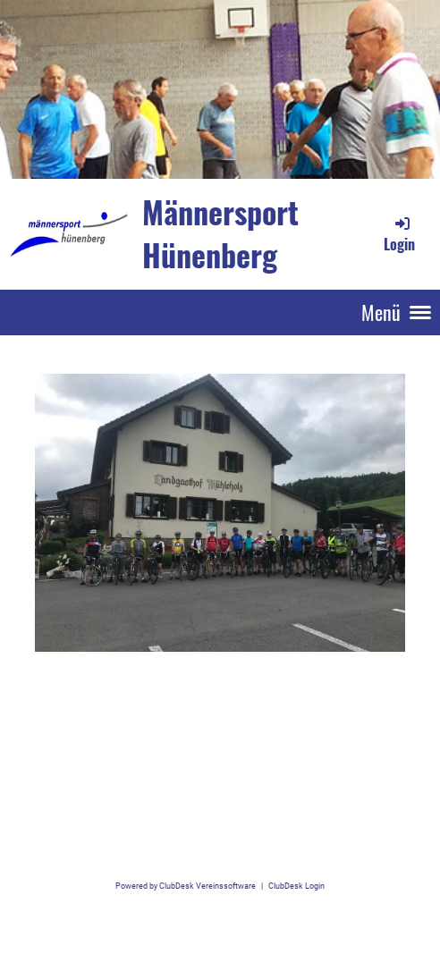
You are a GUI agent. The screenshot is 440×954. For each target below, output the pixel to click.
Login (399, 234)
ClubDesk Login (296, 886)
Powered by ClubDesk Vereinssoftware (185, 886)
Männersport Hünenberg (220, 233)
